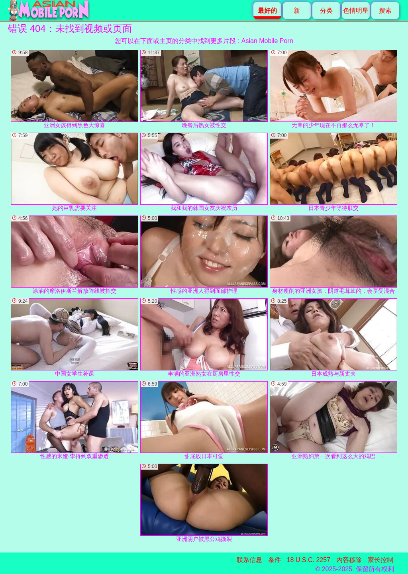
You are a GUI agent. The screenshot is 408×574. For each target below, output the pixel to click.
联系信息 (249, 559)
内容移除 (349, 559)
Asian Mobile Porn (267, 40)
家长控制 (380, 559)
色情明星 (356, 10)
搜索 (385, 10)
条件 (274, 559)
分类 (326, 10)
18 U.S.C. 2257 (308, 559)
